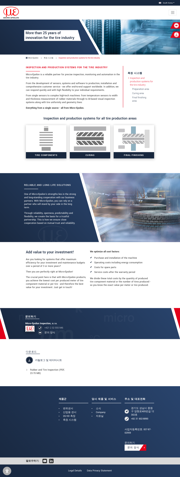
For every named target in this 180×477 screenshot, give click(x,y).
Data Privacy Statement (99, 470)
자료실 (100, 416)
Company (100, 412)
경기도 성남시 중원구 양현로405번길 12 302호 (142, 412)
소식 (98, 408)
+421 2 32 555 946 (53, 327)
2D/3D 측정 (69, 416)
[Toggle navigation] (173, 12)
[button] (7, 471)
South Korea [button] (166, 3)
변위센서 (68, 408)
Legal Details (75, 470)
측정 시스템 (69, 419)
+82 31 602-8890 (139, 418)
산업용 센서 (69, 412)
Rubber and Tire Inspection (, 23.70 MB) (47, 371)
